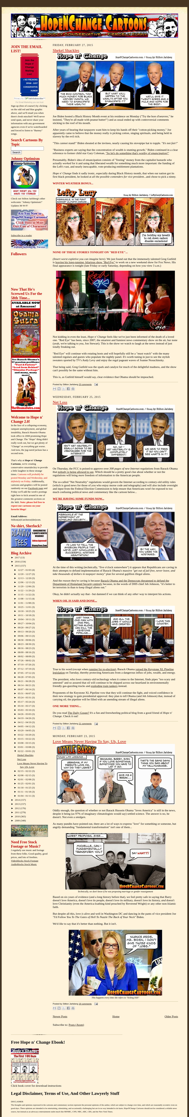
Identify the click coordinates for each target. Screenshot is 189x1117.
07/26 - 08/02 (25, 660)
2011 (17, 812)
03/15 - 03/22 (25, 738)
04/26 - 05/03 (25, 714)
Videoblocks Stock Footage (24, 860)
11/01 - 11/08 (25, 603)
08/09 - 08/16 (25, 652)
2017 (17, 557)
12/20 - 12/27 (25, 574)
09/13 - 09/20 (25, 631)
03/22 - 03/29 (25, 734)
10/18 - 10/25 (25, 611)
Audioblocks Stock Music (24, 864)
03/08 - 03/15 (25, 743)
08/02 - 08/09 (25, 656)
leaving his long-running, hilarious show (85, 262)
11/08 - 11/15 (25, 598)
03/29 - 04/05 (25, 730)
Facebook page (35, 488)
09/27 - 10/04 (25, 623)
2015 (17, 565)
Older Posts (171, 1016)
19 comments (85, 1004)
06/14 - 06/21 (25, 685)
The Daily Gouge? (78, 712)
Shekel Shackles (25, 755)
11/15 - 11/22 (25, 594)
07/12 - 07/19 (25, 668)
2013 (17, 804)
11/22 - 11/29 (25, 590)
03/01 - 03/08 (25, 747)
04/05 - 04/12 (25, 726)
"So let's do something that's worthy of (137, 153)
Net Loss (21, 759)
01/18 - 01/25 (25, 787)
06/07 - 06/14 (25, 689)
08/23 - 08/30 (25, 644)
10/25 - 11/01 (25, 607)
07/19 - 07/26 (25, 664)
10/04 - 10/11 (25, 619)
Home (115, 1016)
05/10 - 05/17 (25, 705)
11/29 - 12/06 (25, 586)
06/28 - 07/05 (25, 677)
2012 (17, 808)
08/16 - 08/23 (25, 648)
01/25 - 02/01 (25, 783)
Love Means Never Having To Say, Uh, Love (89, 741)
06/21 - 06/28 (25, 681)
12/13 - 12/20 (25, 578)
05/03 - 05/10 (25, 710)
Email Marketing (25, 102)
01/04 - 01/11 (25, 795)
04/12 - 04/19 (25, 722)
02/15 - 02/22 (25, 771)
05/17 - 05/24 (25, 701)
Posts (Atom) (76, 1024)
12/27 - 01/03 (25, 570)
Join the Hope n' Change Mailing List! (29, 67)
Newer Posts (60, 1016)
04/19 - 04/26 (25, 718)
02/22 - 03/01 (25, 751)
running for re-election (102, 669)
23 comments (85, 384)
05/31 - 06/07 (25, 693)
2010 (17, 816)
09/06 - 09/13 (25, 635)
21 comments (85, 724)
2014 (17, 799)
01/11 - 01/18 (25, 791)
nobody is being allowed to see (76, 471)
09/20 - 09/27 (25, 627)
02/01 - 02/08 (25, 779)
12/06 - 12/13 (25, 582)
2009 (17, 820)
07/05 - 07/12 (25, 673)
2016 (17, 561)
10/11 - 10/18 (25, 615)
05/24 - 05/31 (25, 697)
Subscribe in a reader (21, 235)
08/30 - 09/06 (25, 640)
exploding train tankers (104, 686)
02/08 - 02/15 (25, 775)
